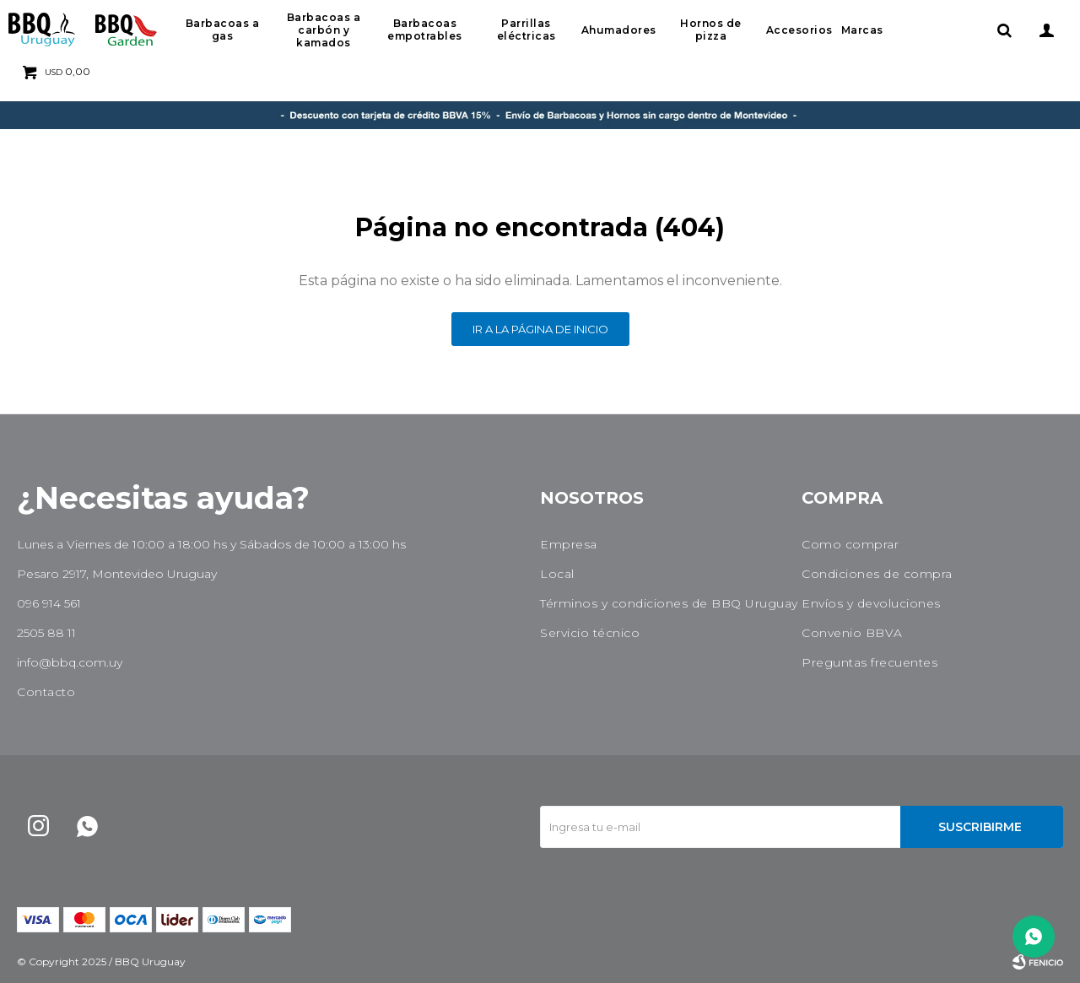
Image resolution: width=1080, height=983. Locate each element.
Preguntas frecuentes (869, 662)
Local (557, 573)
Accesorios (799, 30)
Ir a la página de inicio (540, 329)
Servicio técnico (590, 632)
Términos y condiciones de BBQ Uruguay (669, 603)
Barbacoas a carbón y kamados (324, 30)
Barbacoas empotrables (424, 29)
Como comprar (850, 544)
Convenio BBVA (852, 632)
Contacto (46, 691)
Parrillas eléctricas (526, 29)
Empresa (568, 544)
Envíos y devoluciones (871, 603)
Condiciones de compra (877, 573)
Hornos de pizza (711, 29)
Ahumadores (618, 30)
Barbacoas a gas (223, 29)
